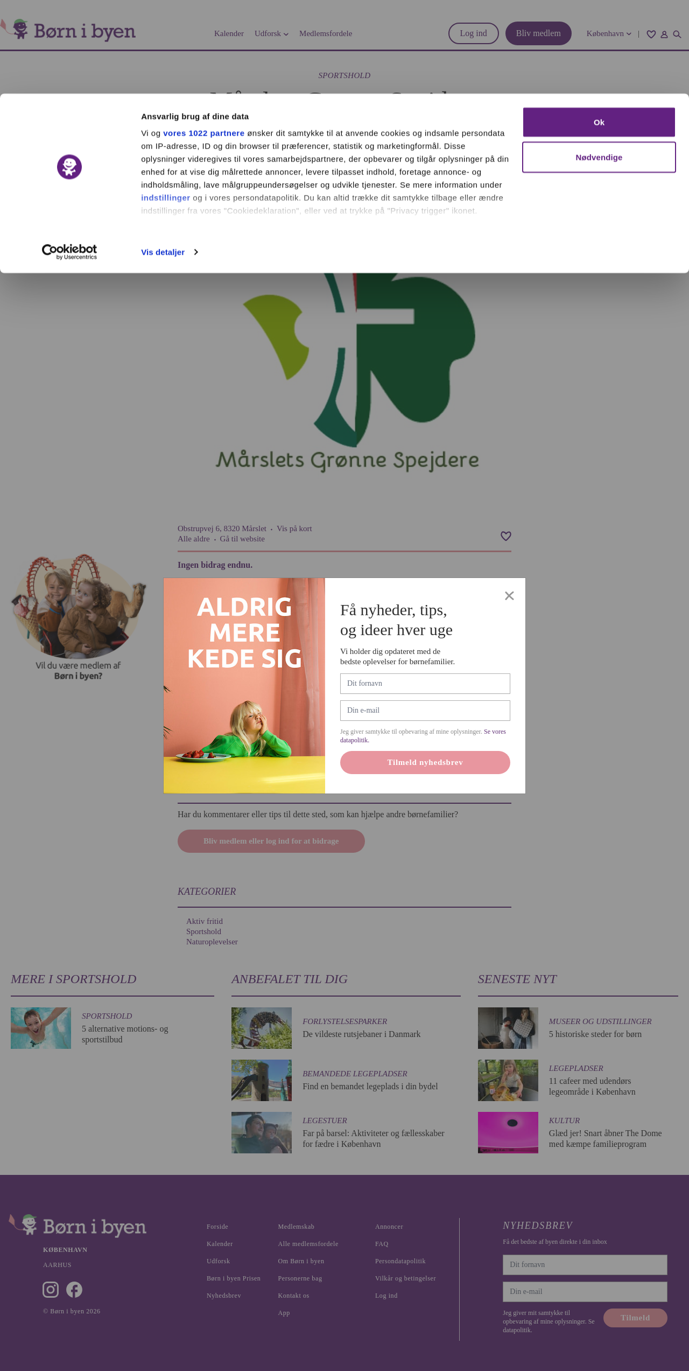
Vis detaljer (163, 158)
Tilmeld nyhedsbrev (425, 762)
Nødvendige (599, 63)
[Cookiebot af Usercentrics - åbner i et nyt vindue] (70, 158)
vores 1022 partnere (203, 39)
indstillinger (166, 103)
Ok (599, 28)
